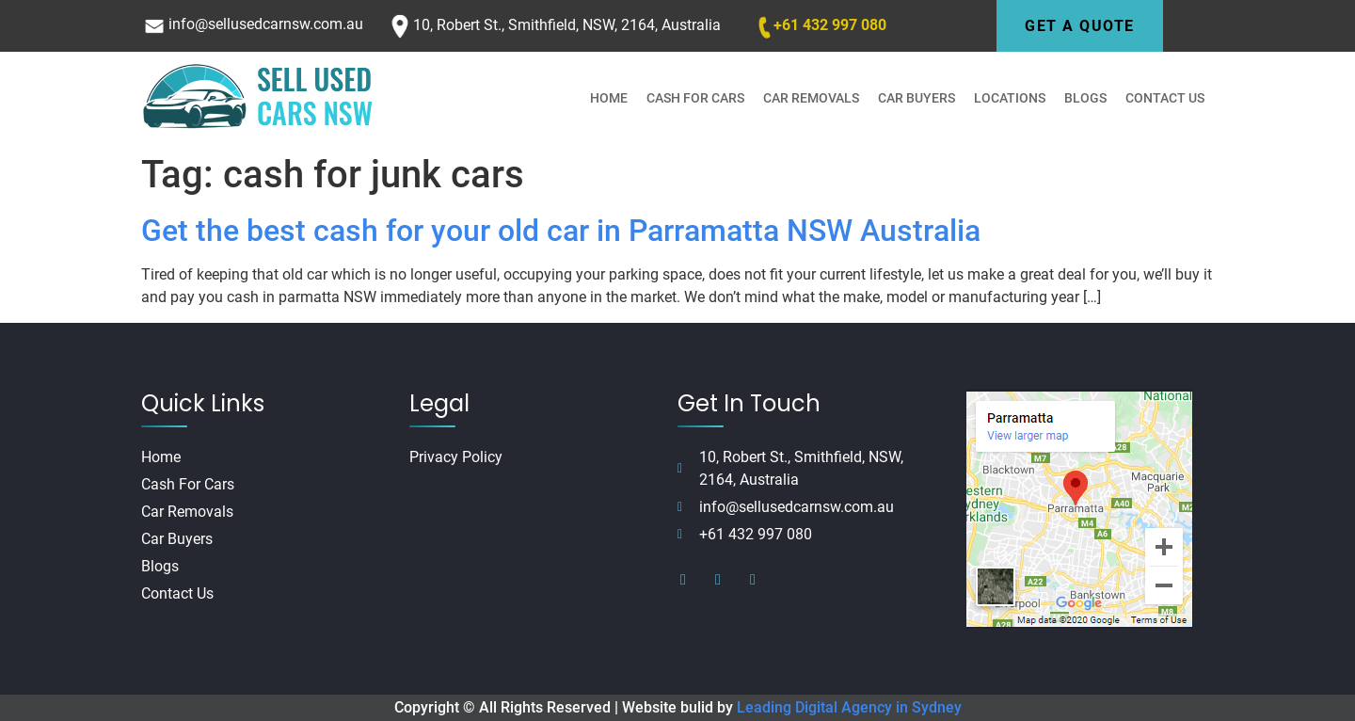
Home (609, 97)
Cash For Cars (695, 97)
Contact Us (1164, 97)
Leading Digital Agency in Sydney (849, 707)
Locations (1009, 97)
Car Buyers (916, 97)
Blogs (1085, 97)
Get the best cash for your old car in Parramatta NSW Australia (560, 230)
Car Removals (811, 97)
